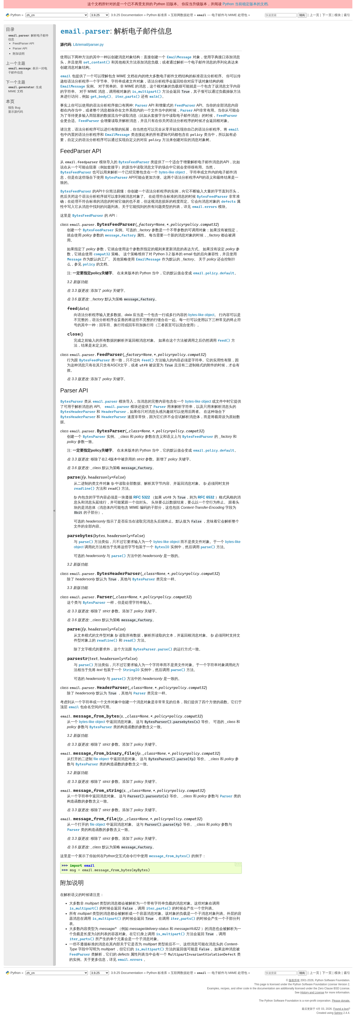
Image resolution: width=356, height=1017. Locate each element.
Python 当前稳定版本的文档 (244, 4)
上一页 (314, 15)
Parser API (20, 48)
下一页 (327, 15)
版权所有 (294, 980)
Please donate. (341, 1000)
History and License (312, 992)
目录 (10, 29)
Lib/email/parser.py (88, 44)
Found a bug (341, 1008)
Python (15, 15)
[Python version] (99, 15)
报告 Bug (14, 107)
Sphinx (338, 1013)
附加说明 (19, 53)
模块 (337, 15)
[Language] (56, 15)
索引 (347, 15)
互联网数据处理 (182, 15)
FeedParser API (23, 43)
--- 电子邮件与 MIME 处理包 (222, 15)
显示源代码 (15, 111)
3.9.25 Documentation (127, 15)
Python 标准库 (157, 15)
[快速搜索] (281, 15)
